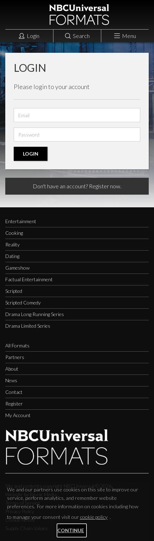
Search (77, 35)
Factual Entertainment (29, 279)
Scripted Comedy (23, 303)
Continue (70, 530)
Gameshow (17, 268)
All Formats (17, 345)
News (11, 380)
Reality (12, 244)
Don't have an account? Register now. (77, 186)
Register (14, 404)
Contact (14, 392)
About (11, 369)
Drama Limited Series (27, 326)
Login (29, 35)
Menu (125, 35)
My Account (18, 415)
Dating (12, 256)
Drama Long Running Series (34, 314)
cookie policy (94, 517)
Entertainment (20, 221)
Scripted (13, 291)
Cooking (14, 233)
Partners (14, 357)
